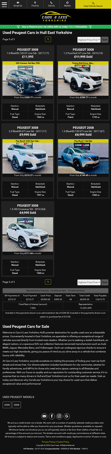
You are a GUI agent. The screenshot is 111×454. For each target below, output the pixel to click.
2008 (7, 404)
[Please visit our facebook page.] (52, 416)
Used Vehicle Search (93, 4)
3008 (16, 404)
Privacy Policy (48, 442)
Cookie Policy (63, 442)
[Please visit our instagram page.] (59, 416)
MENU (4, 5)
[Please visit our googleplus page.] (67, 416)
